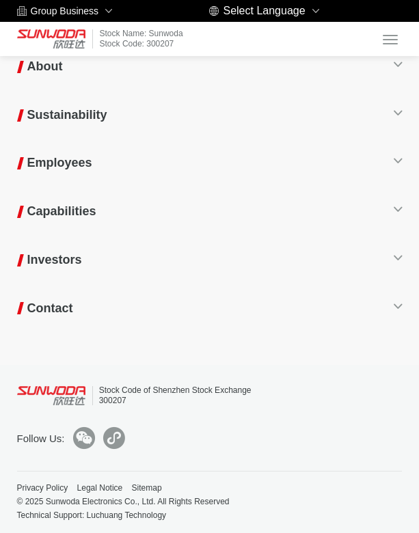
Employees (59, 162)
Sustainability (67, 115)
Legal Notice (100, 488)
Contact (50, 308)
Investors (54, 259)
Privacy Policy (42, 488)
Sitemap (147, 488)
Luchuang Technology (127, 515)
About (45, 66)
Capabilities (61, 211)
